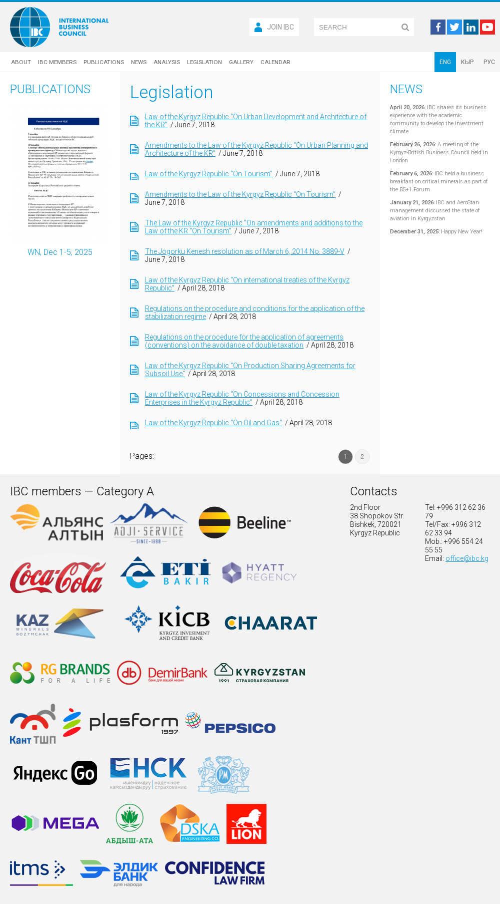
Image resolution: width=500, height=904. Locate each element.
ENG (445, 62)
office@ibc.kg (467, 558)
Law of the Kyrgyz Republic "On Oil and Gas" (213, 423)
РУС (489, 62)
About (21, 62)
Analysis (167, 62)
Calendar (275, 62)
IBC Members (57, 62)
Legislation (204, 62)
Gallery (241, 62)
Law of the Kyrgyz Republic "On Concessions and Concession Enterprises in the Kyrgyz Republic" (242, 398)
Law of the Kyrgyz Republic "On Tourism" (208, 174)
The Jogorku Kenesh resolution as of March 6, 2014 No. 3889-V (244, 251)
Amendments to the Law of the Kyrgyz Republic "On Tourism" (240, 194)
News (138, 62)
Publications (104, 62)
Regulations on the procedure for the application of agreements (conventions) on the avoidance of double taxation (244, 341)
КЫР (467, 62)
